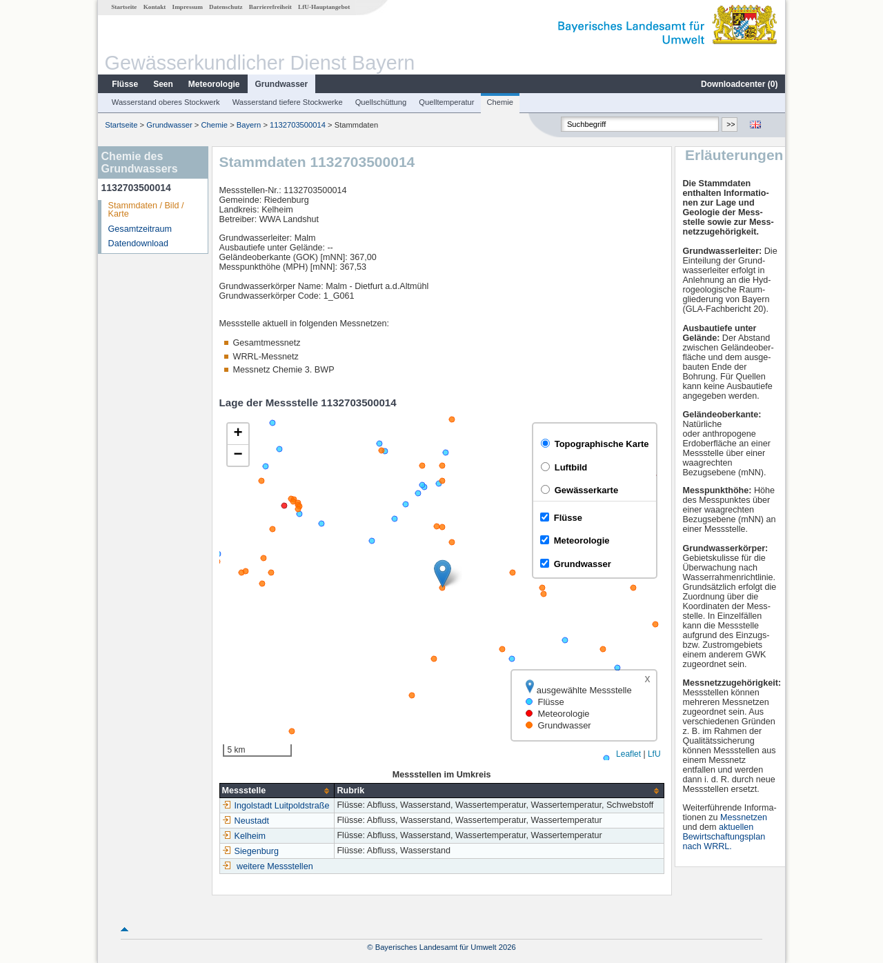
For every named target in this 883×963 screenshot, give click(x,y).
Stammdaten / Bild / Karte (146, 210)
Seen (163, 84)
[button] (442, 573)
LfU (654, 754)
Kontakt (154, 6)
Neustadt (245, 821)
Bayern (249, 125)
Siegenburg (250, 851)
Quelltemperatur (446, 102)
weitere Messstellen (275, 866)
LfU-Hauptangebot (324, 6)
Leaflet (628, 754)
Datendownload (138, 243)
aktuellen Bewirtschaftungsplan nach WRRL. (723, 836)
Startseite (124, 6)
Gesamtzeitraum (140, 229)
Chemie (500, 102)
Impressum (187, 6)
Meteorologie (214, 84)
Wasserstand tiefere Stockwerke (287, 102)
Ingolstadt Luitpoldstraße (276, 806)
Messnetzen (743, 817)
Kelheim (244, 836)
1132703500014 (298, 125)
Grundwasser (281, 84)
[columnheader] (277, 791)
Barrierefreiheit (270, 6)
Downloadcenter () (739, 84)
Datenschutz (226, 6)
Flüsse (125, 84)
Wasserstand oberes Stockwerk (166, 102)
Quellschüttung (381, 102)
